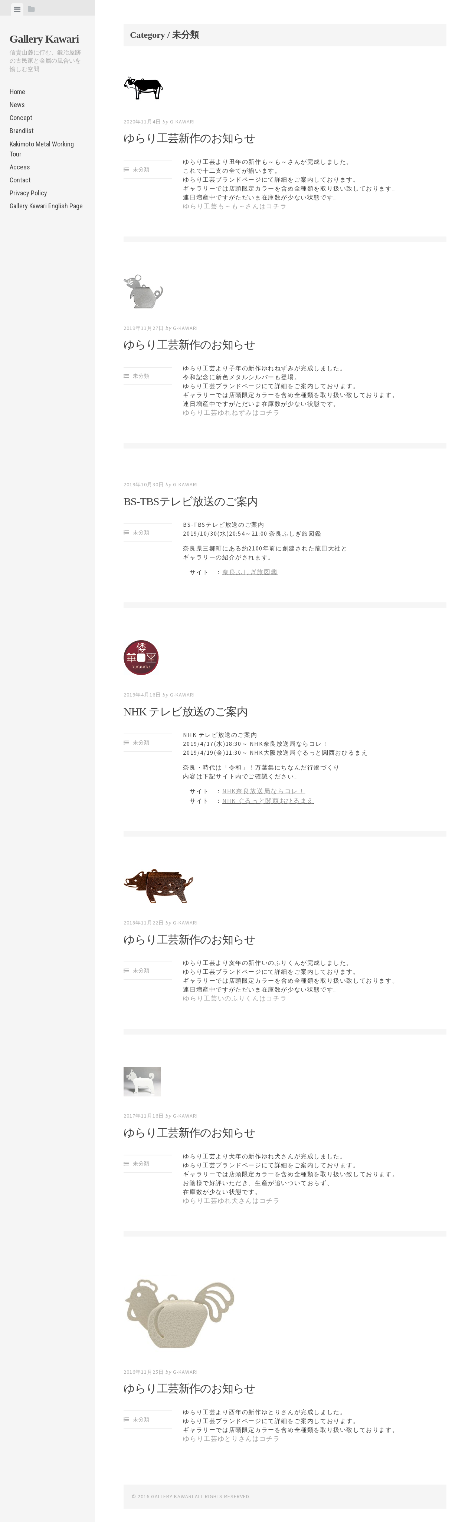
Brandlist (22, 131)
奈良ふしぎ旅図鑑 (248, 571)
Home (17, 92)
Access (20, 167)
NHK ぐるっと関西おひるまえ (265, 798)
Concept (21, 118)
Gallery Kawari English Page (46, 206)
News (17, 105)
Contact (20, 180)
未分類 (141, 169)
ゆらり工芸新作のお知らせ (189, 138)
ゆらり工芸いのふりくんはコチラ (232, 995)
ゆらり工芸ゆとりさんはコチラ (228, 1433)
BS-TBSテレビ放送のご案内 (191, 500)
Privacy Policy (28, 193)
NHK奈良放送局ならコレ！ (261, 789)
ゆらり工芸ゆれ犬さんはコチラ (228, 1196)
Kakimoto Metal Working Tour (42, 149)
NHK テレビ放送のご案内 (186, 709)
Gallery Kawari (44, 39)
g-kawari (182, 121)
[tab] (17, 9)
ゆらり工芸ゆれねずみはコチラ (228, 412)
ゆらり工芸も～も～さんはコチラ (232, 206)
